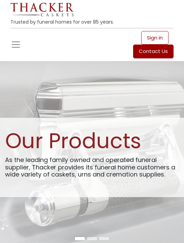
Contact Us (153, 51)
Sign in (155, 37)
